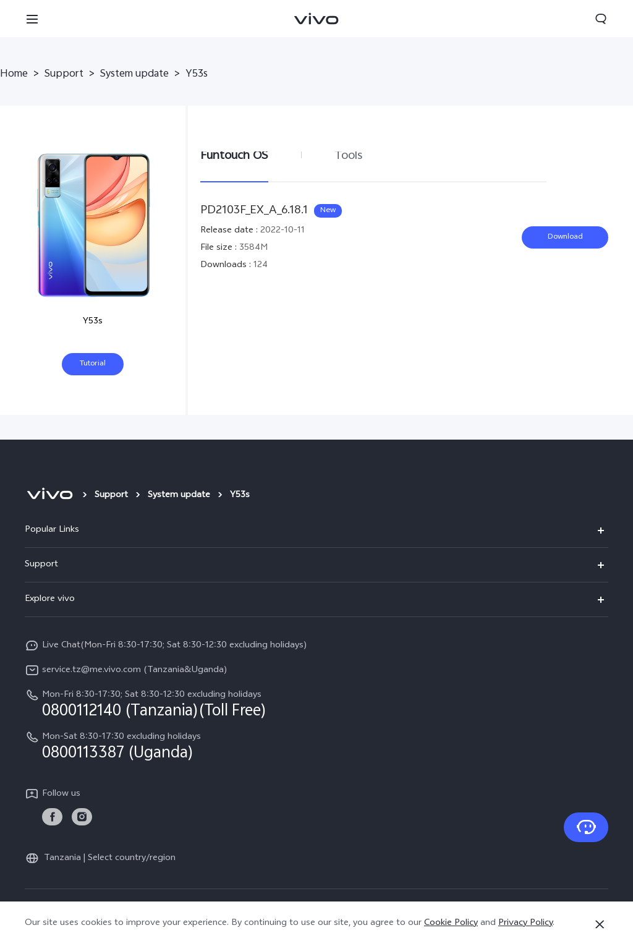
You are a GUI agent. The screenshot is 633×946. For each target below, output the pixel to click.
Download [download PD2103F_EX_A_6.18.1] (565, 237)
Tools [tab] (348, 156)
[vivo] (50, 496)
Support (64, 75)
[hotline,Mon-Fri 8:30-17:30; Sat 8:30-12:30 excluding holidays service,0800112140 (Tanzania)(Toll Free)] (316, 704)
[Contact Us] (586, 827)
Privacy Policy (525, 923)
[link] (52, 817)
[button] (32, 18)
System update (134, 75)
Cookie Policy (451, 923)
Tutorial (93, 364)
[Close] (599, 924)
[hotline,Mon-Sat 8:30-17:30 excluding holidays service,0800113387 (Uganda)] (316, 746)
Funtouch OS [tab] (234, 156)
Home (14, 75)
